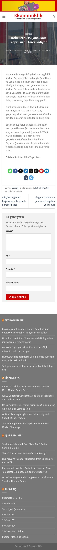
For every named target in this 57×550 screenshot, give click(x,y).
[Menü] (4, 16)
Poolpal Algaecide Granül (15, 537)
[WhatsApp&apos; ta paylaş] (10, 171)
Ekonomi (28, 34)
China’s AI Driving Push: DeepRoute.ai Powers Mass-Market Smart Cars (25, 388)
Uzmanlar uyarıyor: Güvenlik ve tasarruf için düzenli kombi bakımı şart (25, 349)
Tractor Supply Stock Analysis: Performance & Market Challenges (26, 425)
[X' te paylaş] (20, 171)
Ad (8, 256)
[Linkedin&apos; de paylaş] (46, 171)
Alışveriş (10, 489)
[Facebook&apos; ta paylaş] (15, 171)
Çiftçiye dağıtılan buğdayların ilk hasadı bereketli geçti (14, 201)
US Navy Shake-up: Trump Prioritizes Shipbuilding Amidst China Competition (28, 407)
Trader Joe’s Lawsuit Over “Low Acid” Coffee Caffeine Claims (25, 446)
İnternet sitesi (12, 282)
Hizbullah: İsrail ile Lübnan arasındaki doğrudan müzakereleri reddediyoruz (27, 340)
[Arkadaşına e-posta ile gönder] (36, 171)
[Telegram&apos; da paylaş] (31, 177)
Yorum (9, 231)
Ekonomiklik (12, 50)
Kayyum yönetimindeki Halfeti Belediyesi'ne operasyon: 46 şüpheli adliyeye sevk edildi (25, 331)
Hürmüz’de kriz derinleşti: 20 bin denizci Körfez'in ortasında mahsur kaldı (28, 358)
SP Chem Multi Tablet (13, 531)
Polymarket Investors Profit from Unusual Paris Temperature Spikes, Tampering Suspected (26, 470)
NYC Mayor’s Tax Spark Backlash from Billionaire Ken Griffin (27, 461)
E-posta (10, 269)
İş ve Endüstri (14, 435)
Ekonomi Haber (14, 320)
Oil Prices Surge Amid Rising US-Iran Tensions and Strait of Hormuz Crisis (28, 479)
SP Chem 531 (8, 520)
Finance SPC (12, 377)
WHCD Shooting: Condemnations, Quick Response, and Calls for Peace (28, 397)
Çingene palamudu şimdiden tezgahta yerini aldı (45, 201)
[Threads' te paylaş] (31, 171)
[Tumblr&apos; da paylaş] (26, 177)
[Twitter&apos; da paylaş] (25, 171)
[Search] (54, 16)
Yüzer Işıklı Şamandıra (13, 509)
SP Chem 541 (8, 514)
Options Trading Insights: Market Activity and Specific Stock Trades (25, 416)
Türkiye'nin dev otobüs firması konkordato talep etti (27, 368)
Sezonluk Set (9, 503)
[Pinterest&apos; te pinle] (41, 171)
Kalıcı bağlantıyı (42, 188)
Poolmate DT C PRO (12, 498)
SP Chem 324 (8, 525)
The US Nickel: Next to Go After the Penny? (24, 453)
